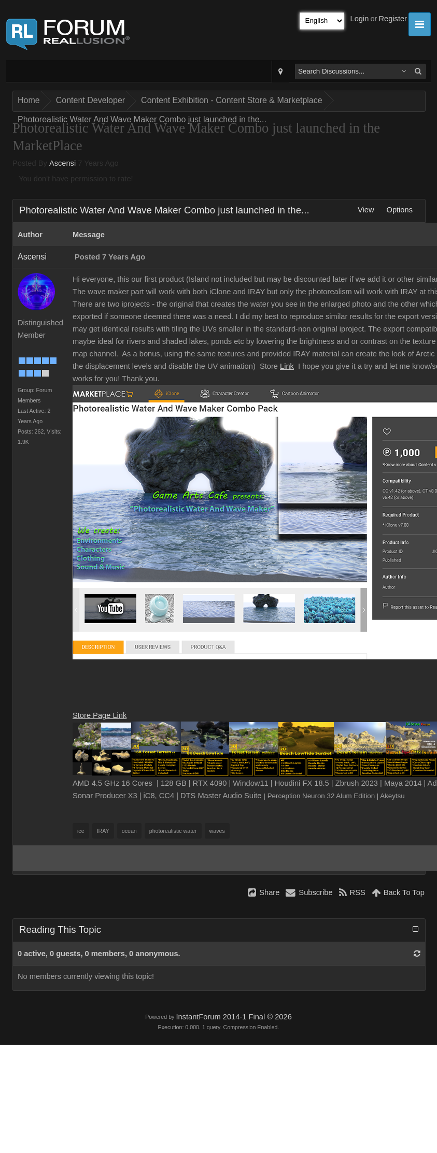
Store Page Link (99, 715)
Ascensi (62, 163)
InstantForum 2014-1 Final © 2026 (233, 1017)
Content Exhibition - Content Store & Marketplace (231, 100)
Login (359, 19)
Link (287, 366)
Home (29, 100)
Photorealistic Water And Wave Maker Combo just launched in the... (142, 119)
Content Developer (90, 100)
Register (392, 19)
